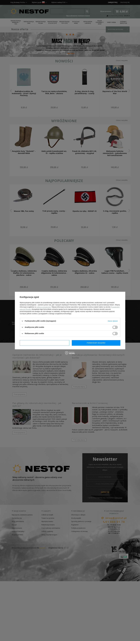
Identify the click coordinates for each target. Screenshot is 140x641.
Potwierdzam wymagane (44, 343)
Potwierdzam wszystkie (96, 343)
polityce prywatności (43, 307)
